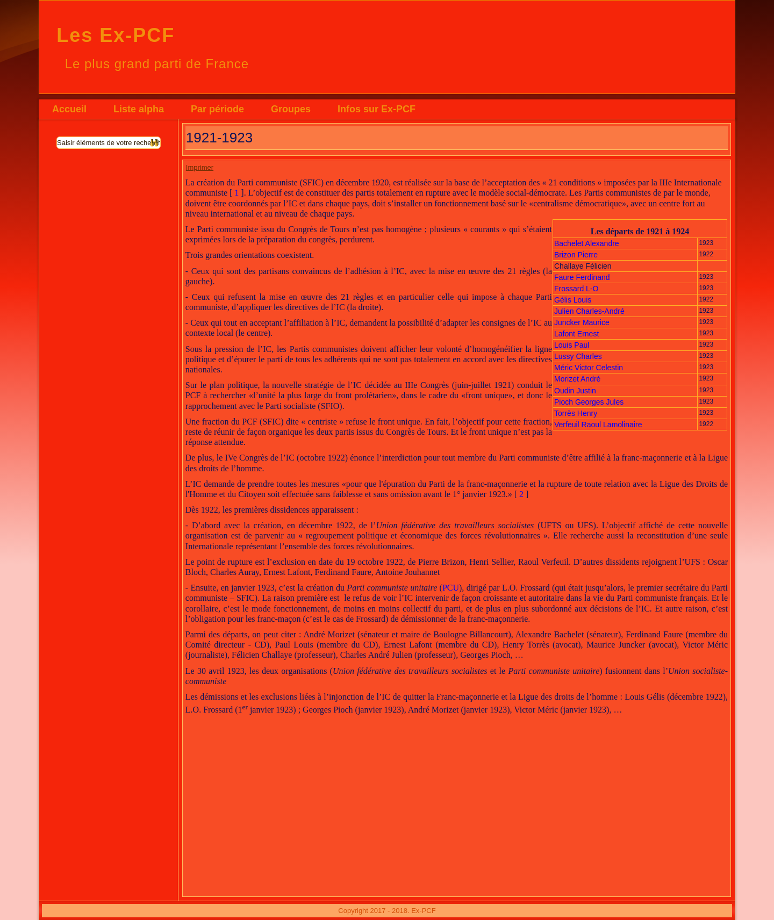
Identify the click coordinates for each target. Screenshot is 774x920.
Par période (217, 109)
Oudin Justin (576, 390)
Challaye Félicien (583, 266)
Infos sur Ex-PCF (376, 109)
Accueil (69, 109)
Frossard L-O (576, 288)
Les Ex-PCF (115, 35)
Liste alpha (138, 109)
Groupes (291, 109)
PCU (450, 587)
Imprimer (199, 167)
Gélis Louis (572, 300)
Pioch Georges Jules (589, 402)
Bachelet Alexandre (586, 243)
